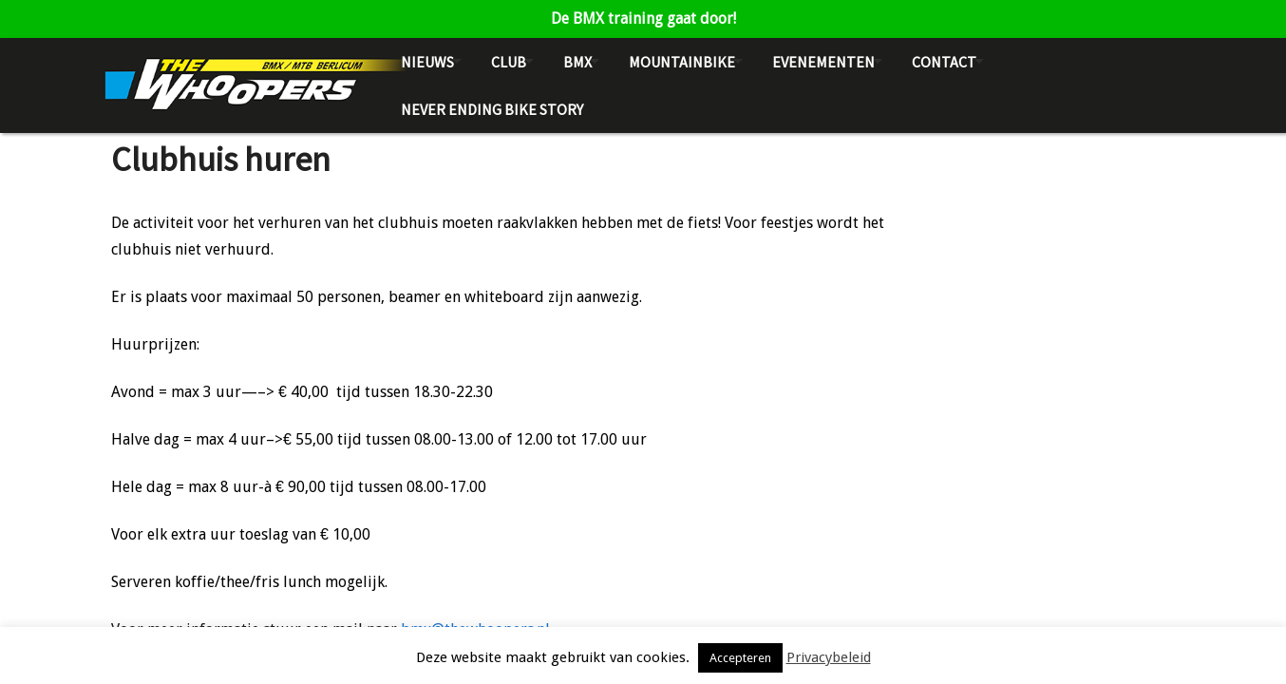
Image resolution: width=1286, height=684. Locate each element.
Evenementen (823, 61)
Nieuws (427, 61)
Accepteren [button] (740, 658)
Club (508, 61)
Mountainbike (682, 61)
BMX (577, 61)
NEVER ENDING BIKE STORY (492, 109)
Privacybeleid (828, 657)
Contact (944, 61)
